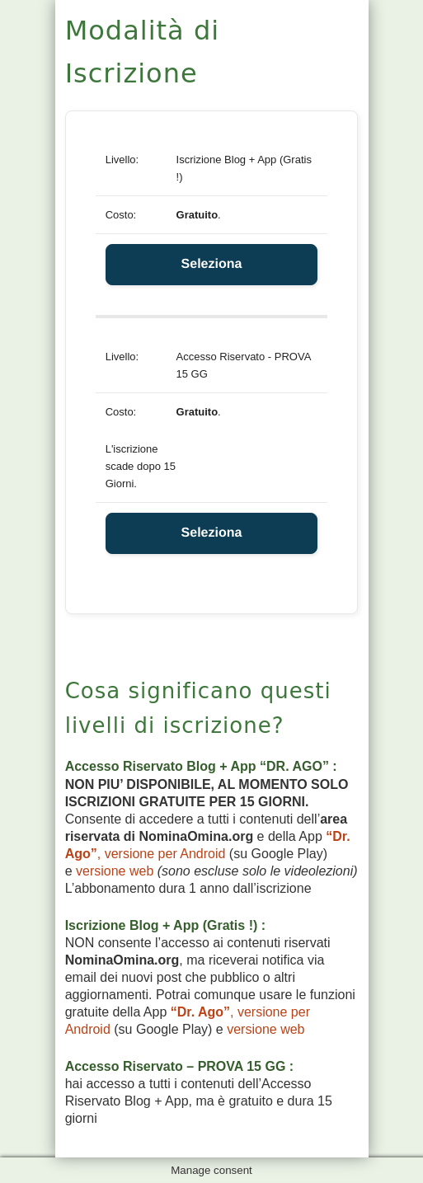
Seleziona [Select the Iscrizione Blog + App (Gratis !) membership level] (211, 264)
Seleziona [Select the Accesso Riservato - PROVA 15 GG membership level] (211, 533)
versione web (114, 871)
